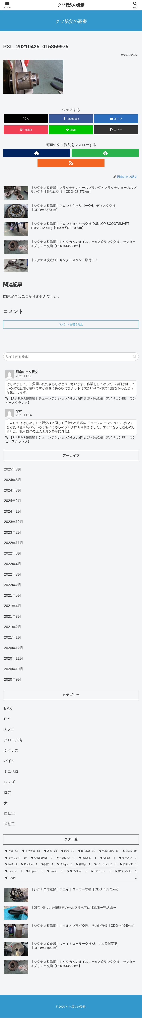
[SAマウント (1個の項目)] (125, 871)
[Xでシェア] (26, 118)
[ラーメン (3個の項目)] (127, 858)
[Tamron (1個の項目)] (14, 871)
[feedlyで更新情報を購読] (105, 153)
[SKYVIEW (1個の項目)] (76, 871)
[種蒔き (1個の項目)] (83, 865)
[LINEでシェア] (71, 129)
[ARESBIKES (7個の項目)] (41, 858)
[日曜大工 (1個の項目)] (128, 865)
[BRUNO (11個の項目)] (86, 851)
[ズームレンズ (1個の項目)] (105, 865)
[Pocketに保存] (26, 129)
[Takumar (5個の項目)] (87, 858)
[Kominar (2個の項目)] (29, 865)
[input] (71, 356)
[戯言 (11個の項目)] (67, 851)
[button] (116, 129)
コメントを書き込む (71, 324)
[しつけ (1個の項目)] (71, 878)
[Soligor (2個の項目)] (64, 865)
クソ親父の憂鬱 (71, 5)
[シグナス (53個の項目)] (31, 851)
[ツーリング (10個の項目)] (16, 858)
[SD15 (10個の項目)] (129, 851)
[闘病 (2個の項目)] (47, 865)
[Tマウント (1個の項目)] (101, 871)
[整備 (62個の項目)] (12, 851)
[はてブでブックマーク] (116, 118)
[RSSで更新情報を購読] (71, 163)
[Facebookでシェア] (71, 118)
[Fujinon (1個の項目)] (35, 871)
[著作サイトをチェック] (36, 153)
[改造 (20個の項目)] (51, 851)
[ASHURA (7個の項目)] (65, 858)
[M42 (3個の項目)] (11, 865)
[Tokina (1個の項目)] (55, 871)
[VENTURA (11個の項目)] (108, 851)
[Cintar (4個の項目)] (108, 858)
